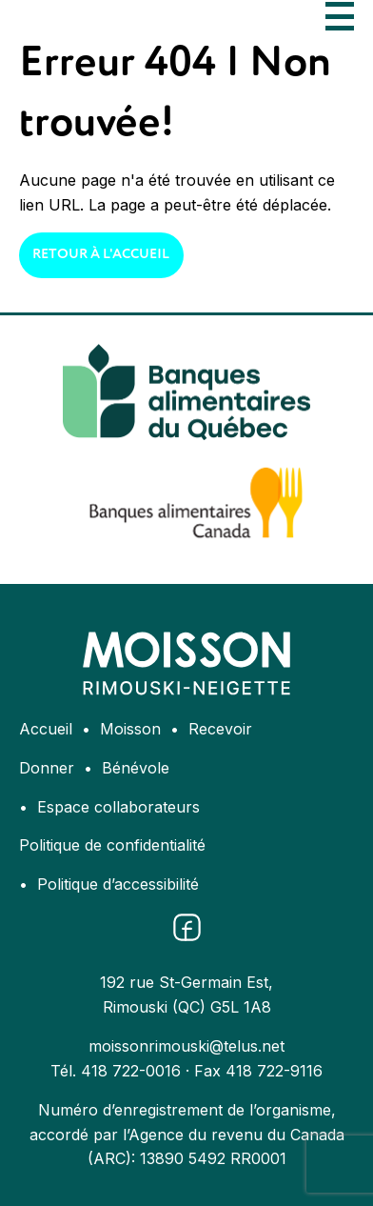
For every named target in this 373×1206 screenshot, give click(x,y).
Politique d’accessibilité (118, 884)
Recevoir (220, 728)
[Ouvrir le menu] (339, 16)
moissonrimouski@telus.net (186, 1045)
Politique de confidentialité (112, 844)
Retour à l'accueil (100, 254)
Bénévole (135, 767)
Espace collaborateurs (118, 806)
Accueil (45, 728)
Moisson (130, 728)
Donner (46, 767)
